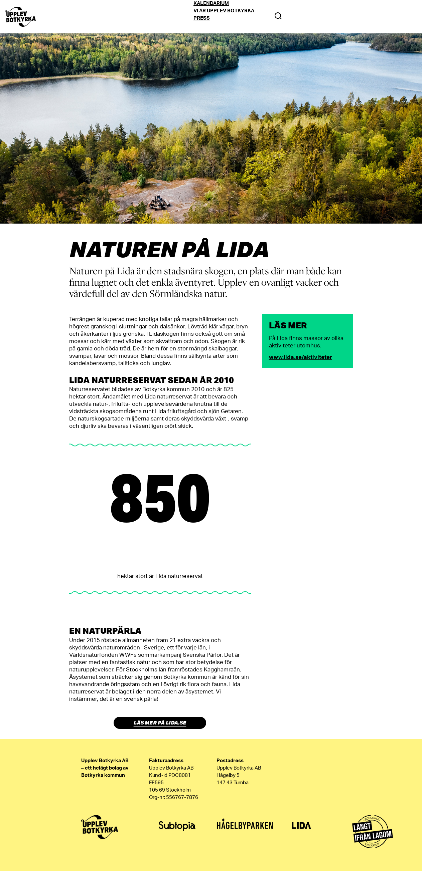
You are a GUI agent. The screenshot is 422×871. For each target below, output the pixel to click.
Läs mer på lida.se (160, 722)
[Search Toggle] (278, 16)
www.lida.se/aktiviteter (300, 357)
